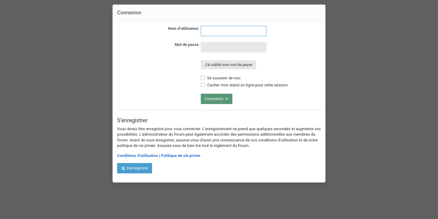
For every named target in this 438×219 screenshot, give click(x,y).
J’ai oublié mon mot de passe (228, 65)
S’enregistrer (134, 168)
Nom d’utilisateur (183, 28)
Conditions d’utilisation (137, 155)
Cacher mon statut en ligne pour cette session (244, 85)
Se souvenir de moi (221, 78)
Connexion (217, 98)
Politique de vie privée (180, 155)
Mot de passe (187, 44)
